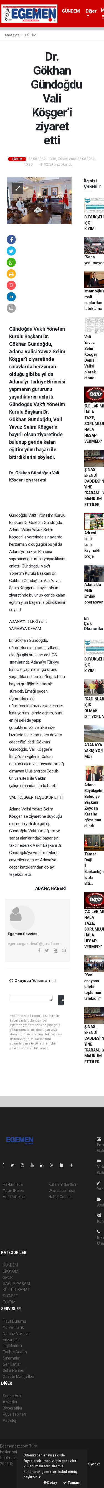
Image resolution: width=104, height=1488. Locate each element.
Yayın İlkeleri (13, 1190)
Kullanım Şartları (62, 1184)
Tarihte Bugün (15, 1352)
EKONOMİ (11, 1271)
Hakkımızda (13, 1184)
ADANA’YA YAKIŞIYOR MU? (93, 751)
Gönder (62, 1000)
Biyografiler (12, 1408)
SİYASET (10, 1296)
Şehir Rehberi (14, 1370)
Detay (50, 1482)
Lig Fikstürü (12, 1346)
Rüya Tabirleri (14, 1414)
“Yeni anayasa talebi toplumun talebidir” (92, 987)
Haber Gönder (60, 1196)
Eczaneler (11, 1339)
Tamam (71, 1482)
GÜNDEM (71, 11)
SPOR (8, 1277)
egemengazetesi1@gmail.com (34, 943)
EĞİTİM (30, 35)
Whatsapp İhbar (62, 1190)
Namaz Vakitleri (16, 1333)
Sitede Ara (12, 1396)
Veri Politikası (14, 1196)
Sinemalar (11, 1358)
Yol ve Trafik (13, 1327)
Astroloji (10, 1420)
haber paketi (10, 1469)
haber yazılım (11, 1475)
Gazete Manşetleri (18, 1376)
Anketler (10, 1402)
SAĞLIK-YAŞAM (16, 1283)
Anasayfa (12, 35)
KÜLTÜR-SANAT (16, 1289)
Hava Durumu (14, 1321)
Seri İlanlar (12, 1364)
